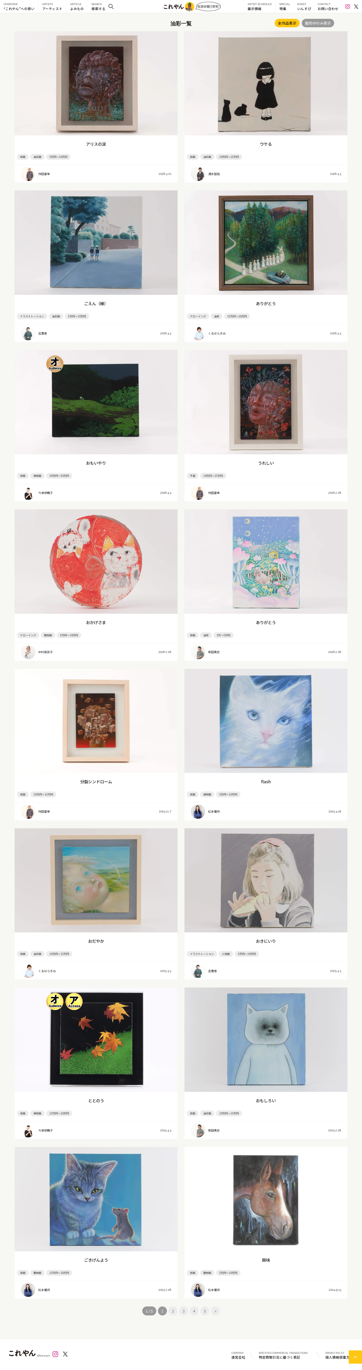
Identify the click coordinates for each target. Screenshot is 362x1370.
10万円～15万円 (229, 157)
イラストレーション (32, 316)
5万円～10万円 (58, 157)
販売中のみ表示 (318, 23)
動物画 (48, 635)
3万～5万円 (223, 635)
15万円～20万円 (237, 316)
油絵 (216, 316)
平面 (192, 476)
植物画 (37, 476)
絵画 (22, 157)
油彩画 (37, 157)
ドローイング (198, 316)
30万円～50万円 (59, 476)
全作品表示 (287, 23)
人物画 (226, 954)
